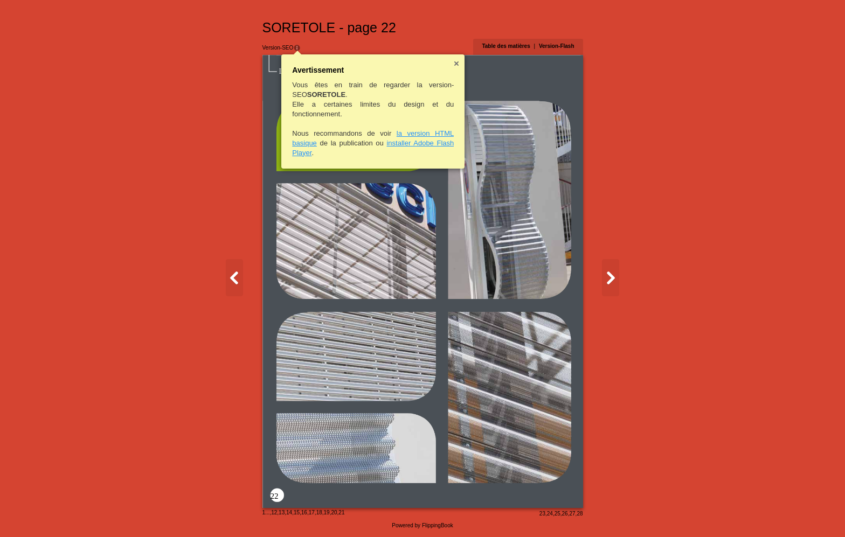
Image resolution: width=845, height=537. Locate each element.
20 (334, 512)
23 (542, 514)
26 (565, 514)
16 (304, 512)
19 (327, 512)
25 (557, 514)
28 (580, 514)
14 (289, 512)
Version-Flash (556, 46)
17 (312, 512)
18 (319, 512)
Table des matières (506, 46)
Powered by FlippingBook (422, 525)
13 (282, 512)
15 (297, 512)
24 (550, 514)
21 (341, 512)
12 (274, 512)
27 (572, 514)
